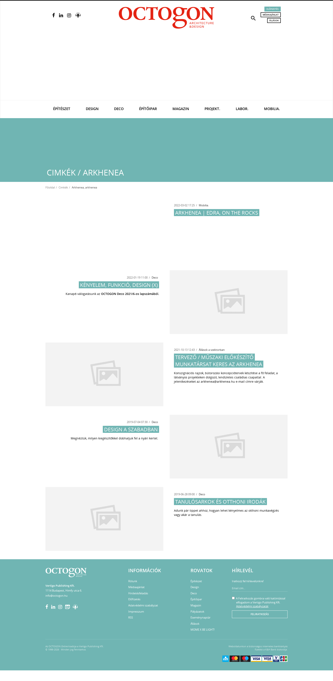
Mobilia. (272, 108)
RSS (130, 617)
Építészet (61, 108)
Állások (274, 20)
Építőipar (148, 108)
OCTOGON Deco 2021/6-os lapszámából (129, 294)
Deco (119, 108)
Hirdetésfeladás (138, 593)
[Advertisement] (166, 68)
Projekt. (212, 108)
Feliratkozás (260, 614)
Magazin (180, 108)
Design (92, 108)
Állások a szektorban (212, 350)
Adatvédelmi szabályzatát (252, 606)
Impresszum (136, 611)
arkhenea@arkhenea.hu (218, 381)
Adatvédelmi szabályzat (143, 605)
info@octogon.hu (56, 595)
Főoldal (50, 187)
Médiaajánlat (271, 14)
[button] (253, 17)
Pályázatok (197, 611)
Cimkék (63, 187)
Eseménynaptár (200, 617)
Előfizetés (273, 8)
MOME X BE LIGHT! (202, 629)
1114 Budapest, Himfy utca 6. (63, 590)
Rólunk (132, 581)
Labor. (242, 108)
